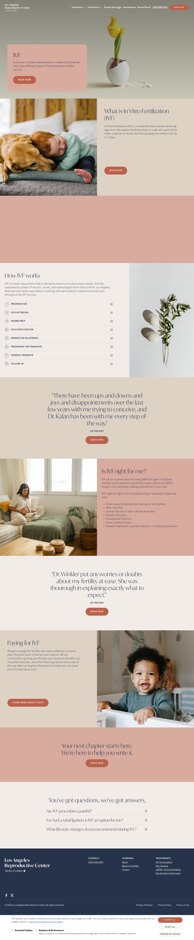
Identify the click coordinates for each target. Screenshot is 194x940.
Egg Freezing (162, 866)
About (125, 862)
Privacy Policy (164, 905)
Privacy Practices (144, 905)
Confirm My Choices (170, 934)
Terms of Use (182, 905)
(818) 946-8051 (160, 7)
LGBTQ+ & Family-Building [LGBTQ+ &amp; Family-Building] (168, 870)
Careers (125, 870)
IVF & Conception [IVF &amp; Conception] (164, 862)
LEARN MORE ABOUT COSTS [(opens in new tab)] (28, 703)
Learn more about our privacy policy (46, 922)
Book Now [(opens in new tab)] (179, 7)
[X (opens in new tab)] (12, 895)
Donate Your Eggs (112, 7)
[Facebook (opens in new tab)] (6, 895)
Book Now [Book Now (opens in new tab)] (24, 80)
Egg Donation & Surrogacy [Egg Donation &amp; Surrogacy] (168, 873)
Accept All (170, 920)
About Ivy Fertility (130, 866)
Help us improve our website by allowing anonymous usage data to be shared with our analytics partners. (87, 932)
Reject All (170, 927)
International (129, 7)
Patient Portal (144, 7)
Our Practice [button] (93, 7)
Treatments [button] (77, 7)
